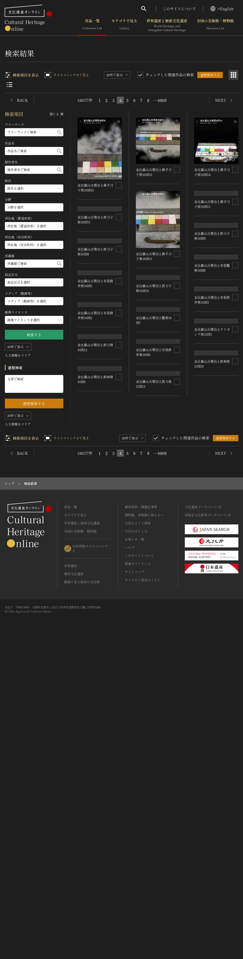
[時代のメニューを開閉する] (34, 188)
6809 (162, 100)
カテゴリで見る (124, 25)
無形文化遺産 (74, 891)
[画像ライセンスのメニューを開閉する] (34, 320)
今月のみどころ (136, 849)
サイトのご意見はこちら (142, 897)
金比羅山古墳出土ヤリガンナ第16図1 (154, 633)
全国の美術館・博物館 (215, 25)
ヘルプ (129, 865)
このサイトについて (179, 8)
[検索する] (59, 132)
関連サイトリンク (138, 881)
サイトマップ (134, 889)
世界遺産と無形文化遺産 (167, 25)
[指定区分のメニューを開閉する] (34, 282)
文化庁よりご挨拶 (138, 841)
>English (222, 8)
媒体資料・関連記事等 (141, 824)
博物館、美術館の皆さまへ (144, 833)
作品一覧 (92, 25)
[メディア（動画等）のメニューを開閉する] (34, 301)
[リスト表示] (9, 84)
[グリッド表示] (233, 75)
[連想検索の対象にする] (119, 185)
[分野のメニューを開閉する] (34, 207)
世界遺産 (70, 883)
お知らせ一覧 (134, 857)
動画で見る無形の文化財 (82, 900)
